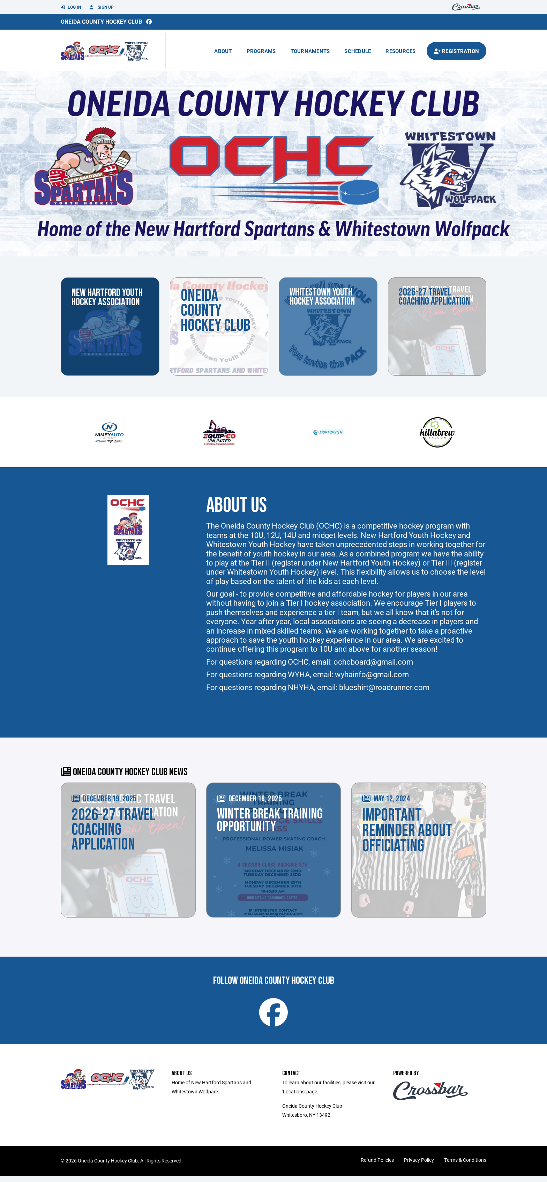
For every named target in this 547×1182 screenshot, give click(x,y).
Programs (261, 50)
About (223, 50)
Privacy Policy (419, 1166)
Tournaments (310, 50)
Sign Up (102, 7)
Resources (400, 50)
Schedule (357, 50)
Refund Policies (377, 1166)
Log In (71, 7)
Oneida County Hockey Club (101, 21)
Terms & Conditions (465, 1166)
